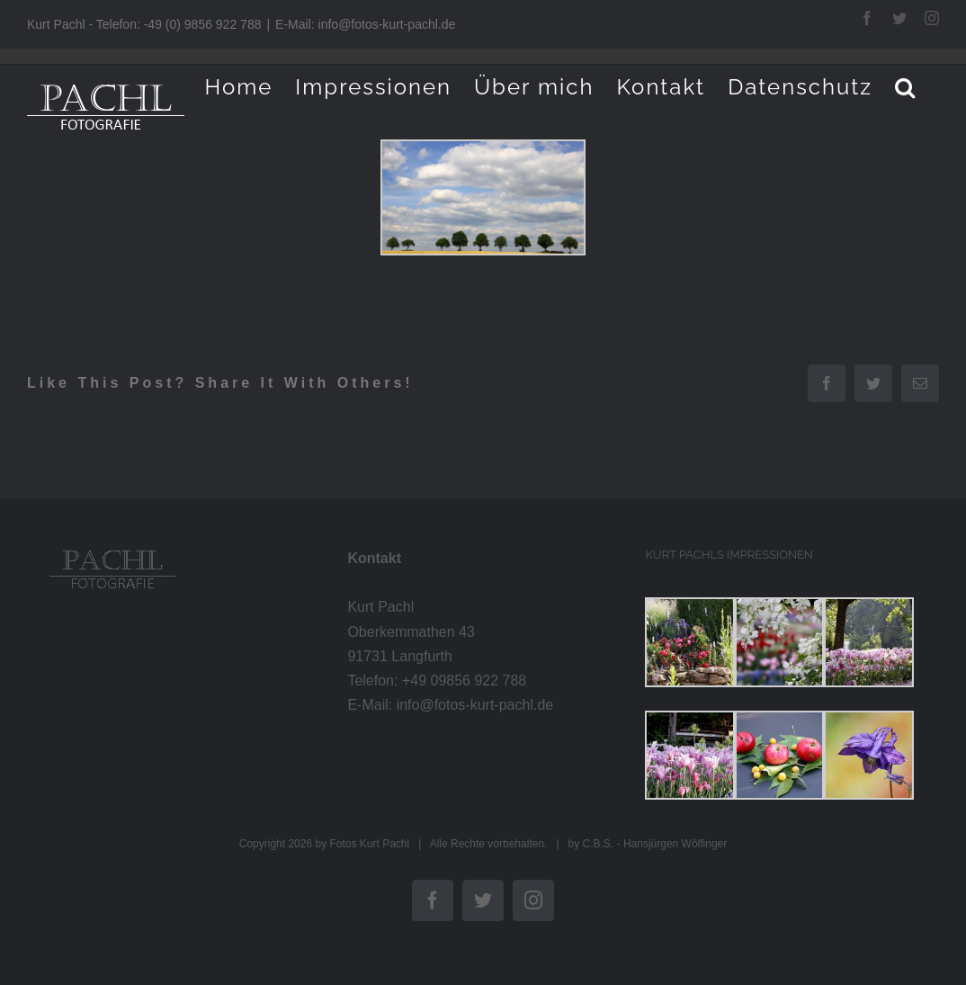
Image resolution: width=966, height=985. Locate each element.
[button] (906, 87)
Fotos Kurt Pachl (369, 843)
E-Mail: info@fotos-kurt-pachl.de (365, 24)
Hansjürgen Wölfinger (675, 843)
